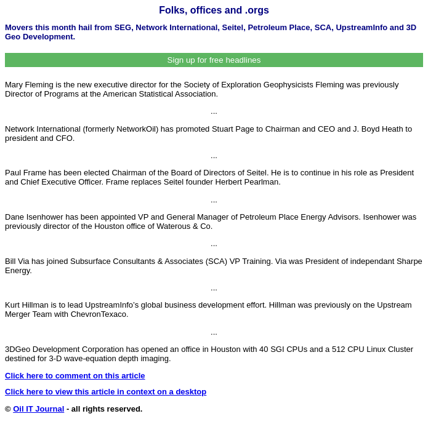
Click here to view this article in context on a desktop (105, 391)
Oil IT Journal (38, 408)
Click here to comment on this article (75, 375)
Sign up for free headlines (214, 60)
